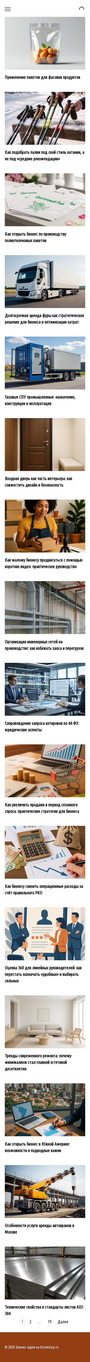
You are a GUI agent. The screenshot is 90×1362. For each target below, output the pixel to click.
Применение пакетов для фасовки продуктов (42, 77)
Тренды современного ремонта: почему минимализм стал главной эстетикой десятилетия (38, 1062)
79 (50, 1321)
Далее (63, 1321)
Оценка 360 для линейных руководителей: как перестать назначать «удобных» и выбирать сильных (43, 974)
